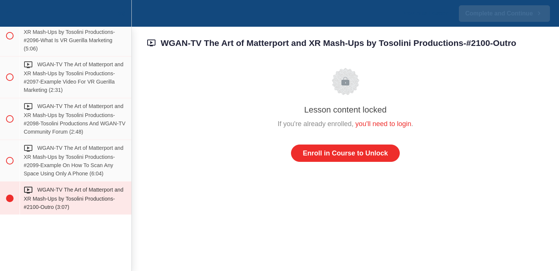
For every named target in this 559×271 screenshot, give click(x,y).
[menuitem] (122, 13)
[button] (9, 13)
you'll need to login (383, 124)
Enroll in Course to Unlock (345, 153)
